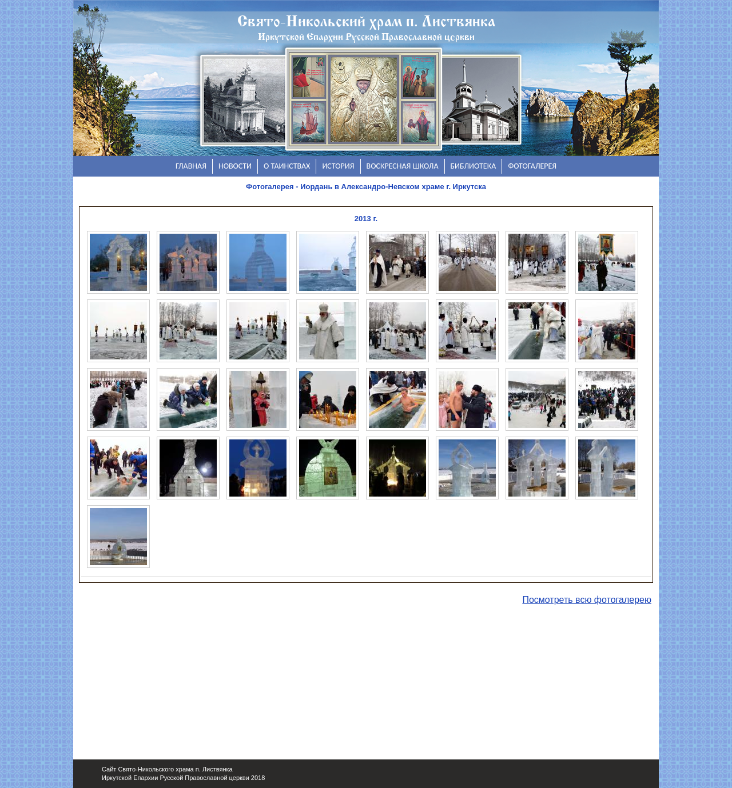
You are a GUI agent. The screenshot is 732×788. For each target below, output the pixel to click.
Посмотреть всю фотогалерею (586, 600)
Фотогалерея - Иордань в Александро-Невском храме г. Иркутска (366, 186)
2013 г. (366, 218)
